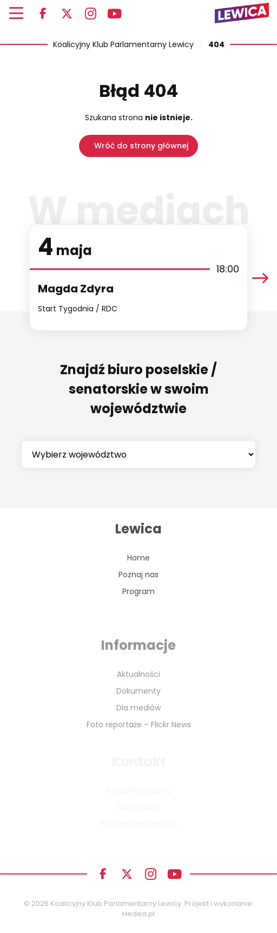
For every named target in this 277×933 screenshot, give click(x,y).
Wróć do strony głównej (141, 145)
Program (138, 591)
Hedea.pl (138, 914)
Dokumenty (138, 691)
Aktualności (138, 674)
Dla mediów (138, 707)
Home (138, 557)
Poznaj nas (138, 574)
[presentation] (260, 278)
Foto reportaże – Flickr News (139, 724)
